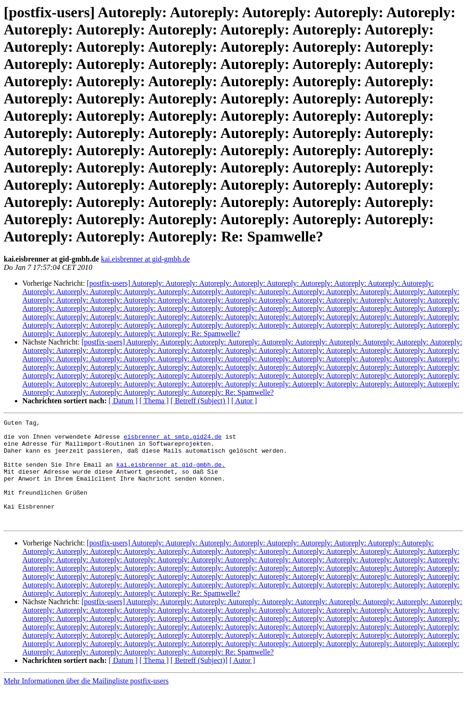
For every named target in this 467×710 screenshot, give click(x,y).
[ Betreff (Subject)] (198, 681)
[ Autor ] (244, 401)
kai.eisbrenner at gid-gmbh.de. (170, 474)
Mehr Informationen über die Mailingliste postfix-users (86, 702)
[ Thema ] (154, 401)
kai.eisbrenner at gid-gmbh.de (145, 259)
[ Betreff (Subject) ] (199, 401)
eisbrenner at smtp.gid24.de (172, 440)
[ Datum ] (122, 401)
